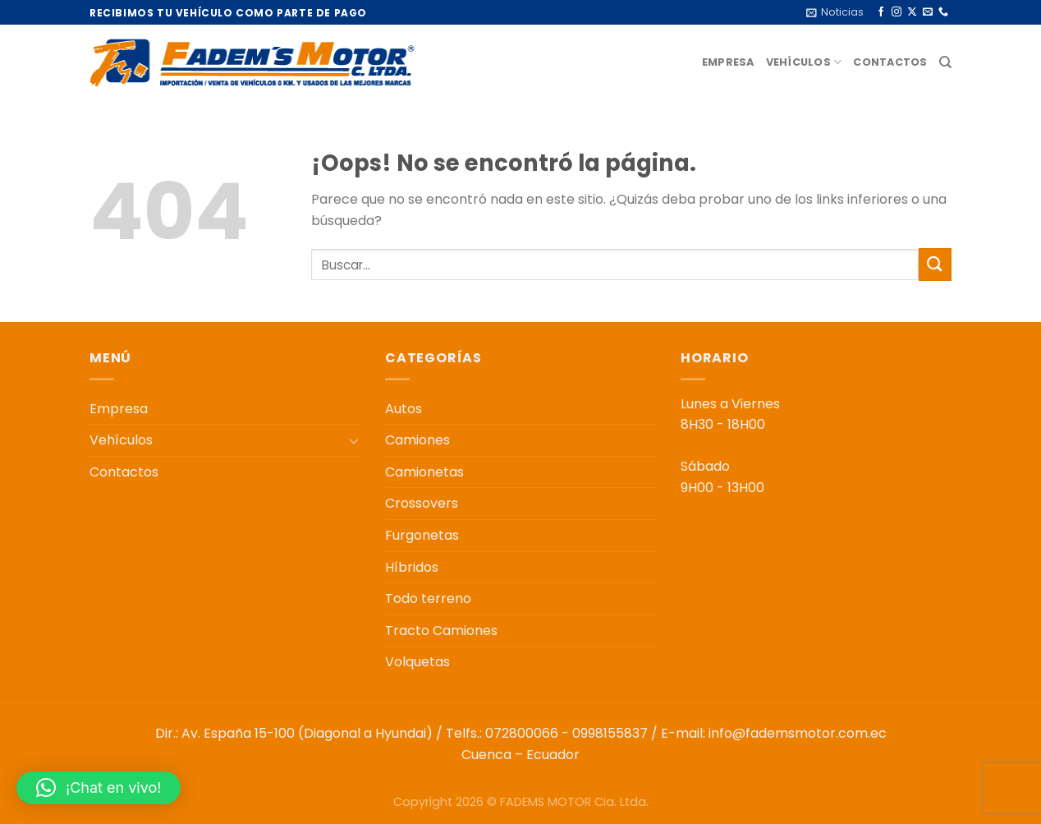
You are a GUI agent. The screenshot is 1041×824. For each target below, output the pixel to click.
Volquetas (417, 661)
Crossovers (421, 503)
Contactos (890, 62)
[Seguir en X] (912, 12)
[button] (98, 787)
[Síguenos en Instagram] (896, 12)
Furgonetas (422, 535)
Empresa (728, 62)
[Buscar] (945, 62)
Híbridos (411, 567)
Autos (403, 408)
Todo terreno (428, 598)
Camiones (417, 439)
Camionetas (424, 472)
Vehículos (804, 62)
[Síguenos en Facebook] (881, 12)
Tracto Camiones (441, 630)
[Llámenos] (943, 12)
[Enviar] (935, 264)
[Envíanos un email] (928, 12)
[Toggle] (353, 440)
